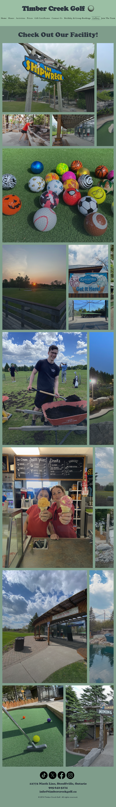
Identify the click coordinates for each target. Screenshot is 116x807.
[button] (20, 18)
